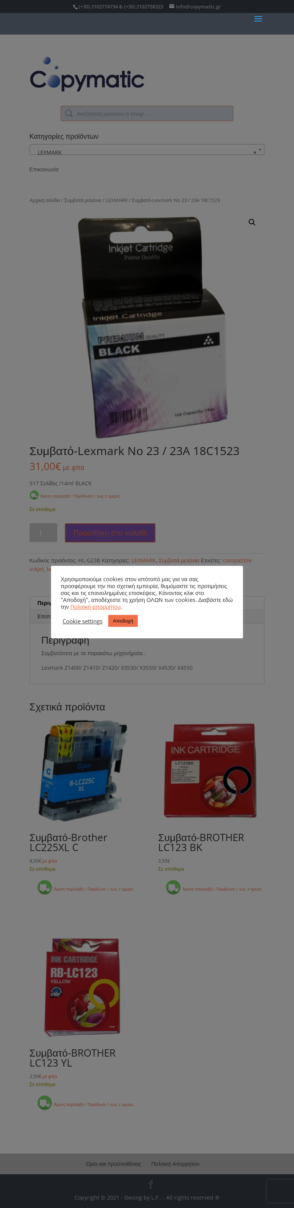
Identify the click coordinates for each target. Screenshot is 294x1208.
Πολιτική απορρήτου (95, 606)
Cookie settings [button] (82, 621)
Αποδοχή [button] (123, 620)
